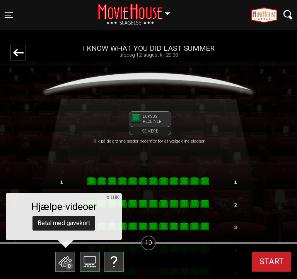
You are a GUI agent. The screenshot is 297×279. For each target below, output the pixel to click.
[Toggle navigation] (9, 15)
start (271, 261)
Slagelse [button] (137, 10)
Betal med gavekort (64, 223)
